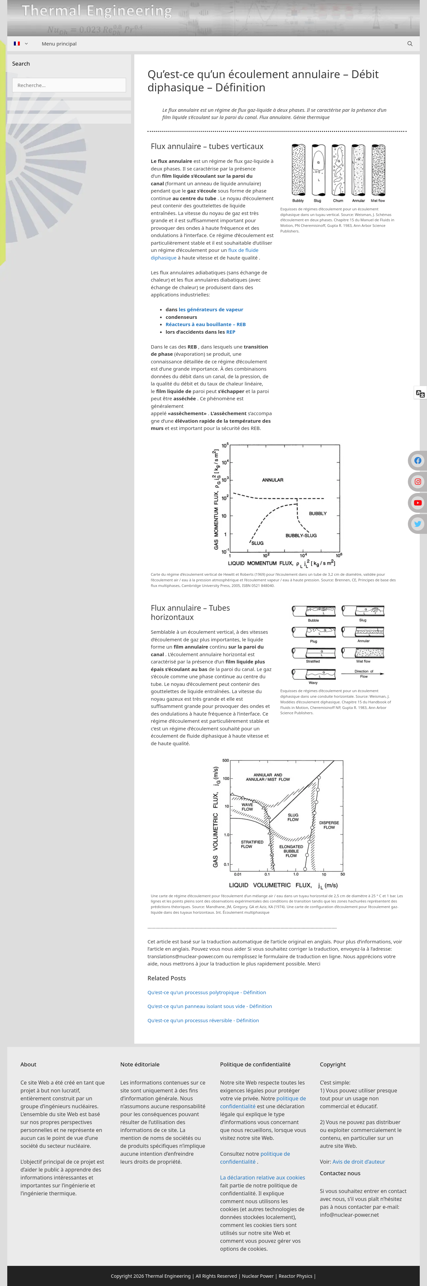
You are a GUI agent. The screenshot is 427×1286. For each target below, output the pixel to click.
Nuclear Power (258, 1276)
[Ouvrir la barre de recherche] (410, 43)
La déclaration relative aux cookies (262, 1177)
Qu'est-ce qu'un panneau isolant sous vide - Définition (210, 1006)
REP (231, 331)
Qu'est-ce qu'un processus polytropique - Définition (207, 992)
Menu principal (59, 43)
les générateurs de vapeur (211, 309)
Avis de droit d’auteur (359, 1161)
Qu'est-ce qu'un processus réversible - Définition (203, 1020)
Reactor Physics (295, 1276)
